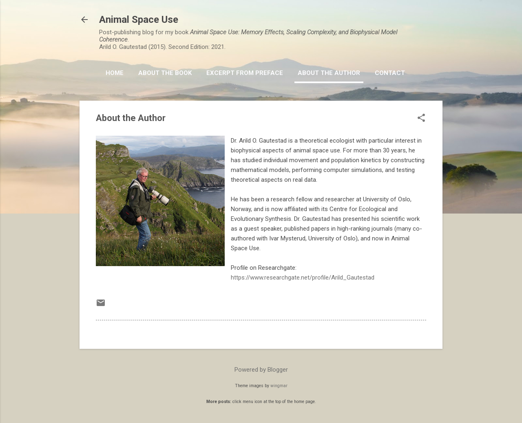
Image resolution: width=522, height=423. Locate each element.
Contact (390, 73)
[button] (421, 118)
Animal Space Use (138, 19)
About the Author (329, 73)
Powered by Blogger (261, 369)
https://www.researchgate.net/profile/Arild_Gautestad (302, 277)
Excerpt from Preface (244, 73)
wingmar (279, 385)
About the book (165, 73)
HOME (115, 73)
